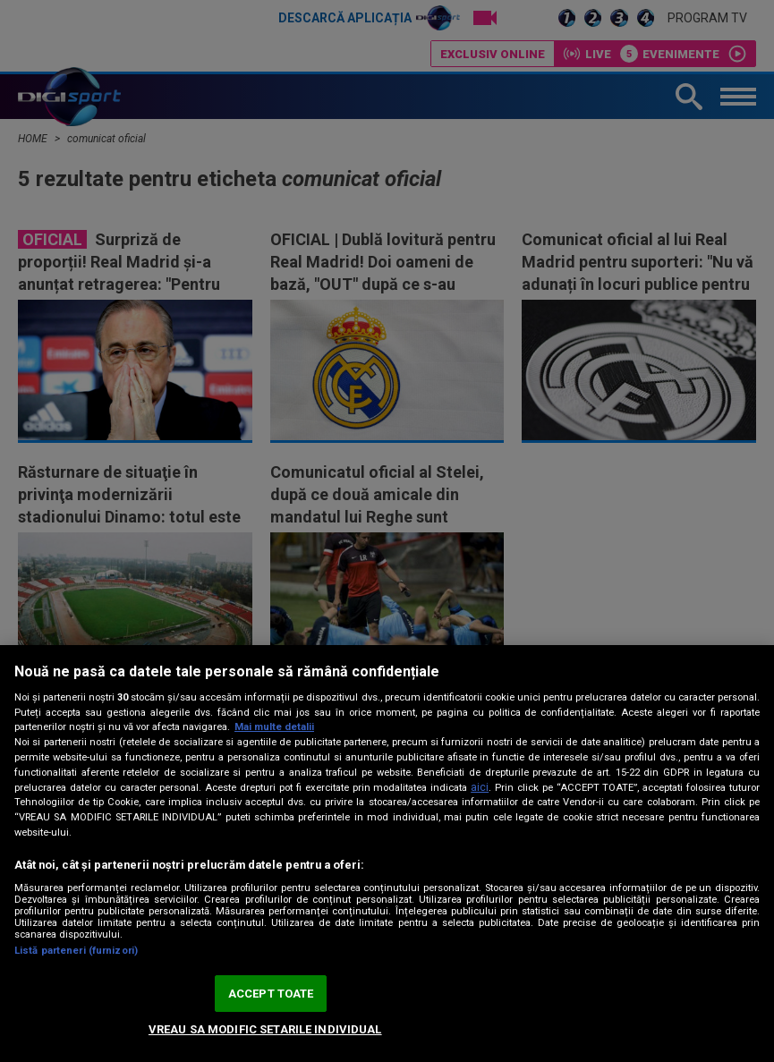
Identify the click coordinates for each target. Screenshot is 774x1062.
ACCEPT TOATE (271, 993)
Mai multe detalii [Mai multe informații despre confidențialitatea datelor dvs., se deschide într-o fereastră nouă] (274, 727)
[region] (387, 853)
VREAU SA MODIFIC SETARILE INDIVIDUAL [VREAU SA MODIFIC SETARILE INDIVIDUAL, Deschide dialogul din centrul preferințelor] (265, 1029)
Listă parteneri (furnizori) (76, 950)
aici (480, 787)
